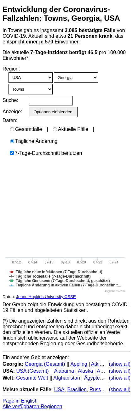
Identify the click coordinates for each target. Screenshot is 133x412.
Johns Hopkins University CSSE (46, 296)
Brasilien (76, 389)
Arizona (105, 371)
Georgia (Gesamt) (45, 364)
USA (59, 389)
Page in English (20, 401)
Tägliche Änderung (33, 141)
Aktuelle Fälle (70, 129)
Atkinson (100, 364)
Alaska (85, 371)
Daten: (10, 120)
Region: (11, 68)
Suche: (10, 100)
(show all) (119, 364)
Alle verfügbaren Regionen (32, 406)
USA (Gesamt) (32, 371)
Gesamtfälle (26, 129)
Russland (100, 389)
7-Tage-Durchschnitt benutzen (46, 153)
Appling (78, 364)
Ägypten (93, 378)
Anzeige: (12, 111)
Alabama (64, 371)
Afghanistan (66, 378)
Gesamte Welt (32, 378)
